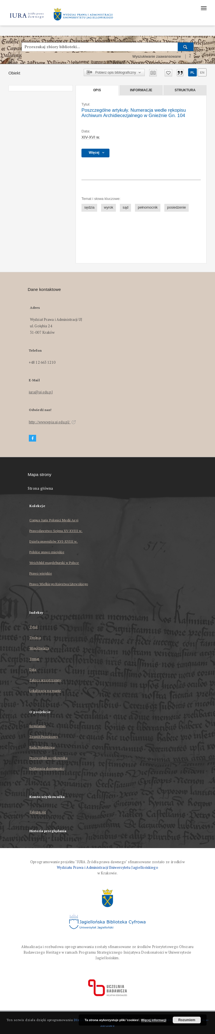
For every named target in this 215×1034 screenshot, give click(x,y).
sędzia (89, 207)
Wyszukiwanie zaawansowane (156, 57)
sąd (125, 207)
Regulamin (37, 726)
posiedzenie (176, 207)
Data (32, 669)
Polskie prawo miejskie (46, 552)
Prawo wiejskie (40, 573)
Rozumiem (186, 1020)
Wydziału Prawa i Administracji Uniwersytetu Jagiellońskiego (107, 867)
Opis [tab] (97, 90)
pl (192, 72)
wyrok (108, 207)
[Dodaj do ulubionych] (168, 72)
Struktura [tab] (185, 90)
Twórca (35, 637)
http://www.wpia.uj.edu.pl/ (52, 422)
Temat (34, 659)
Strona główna (40, 488)
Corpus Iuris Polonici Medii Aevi (53, 520)
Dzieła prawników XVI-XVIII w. (53, 541)
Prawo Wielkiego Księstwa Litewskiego (58, 584)
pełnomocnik (148, 207)
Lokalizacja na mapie (45, 690)
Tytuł (33, 627)
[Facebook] (32, 438)
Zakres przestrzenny (45, 680)
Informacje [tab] (141, 90)
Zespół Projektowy (43, 736)
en (202, 72)
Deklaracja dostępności (46, 768)
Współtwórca (39, 648)
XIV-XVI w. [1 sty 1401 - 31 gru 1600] (90, 137)
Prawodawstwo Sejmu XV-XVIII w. (56, 531)
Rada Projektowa (42, 747)
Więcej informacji (153, 1020)
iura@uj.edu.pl (41, 392)
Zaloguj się (37, 812)
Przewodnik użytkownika (48, 758)
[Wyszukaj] (186, 46)
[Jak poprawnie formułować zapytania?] (190, 56)
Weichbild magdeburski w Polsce (54, 563)
